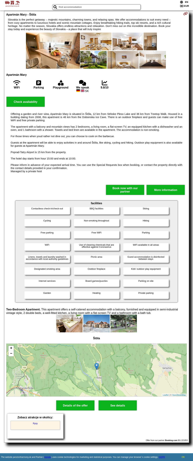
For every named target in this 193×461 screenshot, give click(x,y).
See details (117, 405)
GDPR (162, 457)
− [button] (11, 353)
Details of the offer (75, 405)
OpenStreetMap (179, 395)
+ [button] (11, 348)
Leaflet (165, 395)
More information (165, 189)
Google (47, 457)
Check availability (25, 101)
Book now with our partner (125, 190)
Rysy (35, 423)
